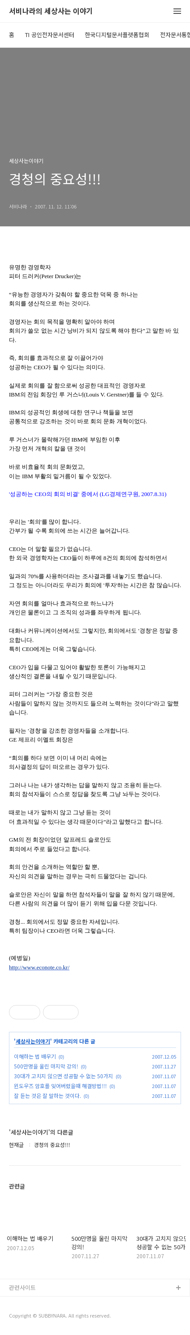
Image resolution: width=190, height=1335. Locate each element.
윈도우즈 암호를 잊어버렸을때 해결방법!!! (60, 1085)
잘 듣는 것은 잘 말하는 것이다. (47, 1095)
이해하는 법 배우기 (35, 1056)
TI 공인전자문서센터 (49, 34)
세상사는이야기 (33, 1041)
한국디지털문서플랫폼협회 (117, 34)
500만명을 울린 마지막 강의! (46, 1066)
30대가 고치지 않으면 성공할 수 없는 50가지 (63, 1076)
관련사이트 (22, 1287)
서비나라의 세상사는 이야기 (51, 11)
